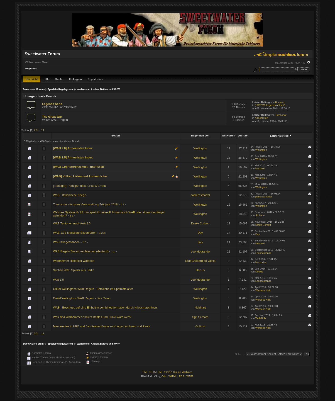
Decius (200, 270)
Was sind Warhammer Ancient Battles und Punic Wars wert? (92, 317)
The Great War (52, 116)
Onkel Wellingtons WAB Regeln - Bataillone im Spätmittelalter (93, 289)
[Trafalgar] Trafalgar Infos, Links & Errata (79, 185)
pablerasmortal (200, 195)
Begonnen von (200, 135)
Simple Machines (182, 372)
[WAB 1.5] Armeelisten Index (73, 157)
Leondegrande (200, 251)
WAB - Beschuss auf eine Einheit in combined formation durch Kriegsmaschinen (105, 307)
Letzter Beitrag (281, 135)
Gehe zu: (240, 354)
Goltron (200, 326)
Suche (59, 79)
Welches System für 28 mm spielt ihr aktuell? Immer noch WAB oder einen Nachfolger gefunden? (109, 214)
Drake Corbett (200, 223)
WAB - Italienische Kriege (69, 195)
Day (200, 232)
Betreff (115, 135)
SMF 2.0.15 (149, 372)
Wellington (200, 148)
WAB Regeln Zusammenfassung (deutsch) (80, 251)
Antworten (228, 135)
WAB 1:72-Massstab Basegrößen (74, 232)
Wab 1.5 (58, 279)
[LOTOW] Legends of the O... (271, 105)
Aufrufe (242, 135)
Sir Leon (260, 215)
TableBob (260, 318)
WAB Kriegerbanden (66, 242)
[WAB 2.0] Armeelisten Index (73, 148)
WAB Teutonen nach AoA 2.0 (71, 223)
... (39, 130)
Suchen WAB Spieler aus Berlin (73, 270)
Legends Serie (52, 104)
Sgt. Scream (200, 317)
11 (42, 130)
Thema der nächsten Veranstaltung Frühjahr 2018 (85, 204)
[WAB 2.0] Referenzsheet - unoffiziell (78, 166)
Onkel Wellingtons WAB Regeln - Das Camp (81, 298)
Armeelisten (261, 118)
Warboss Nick (263, 290)
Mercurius (260, 262)
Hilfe (46, 79)
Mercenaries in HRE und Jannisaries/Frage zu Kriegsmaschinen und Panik (101, 326)
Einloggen (75, 79)
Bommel (279, 102)
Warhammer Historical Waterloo (73, 260)
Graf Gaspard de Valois (200, 260)
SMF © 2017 (165, 372)
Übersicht (32, 79)
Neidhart (260, 243)
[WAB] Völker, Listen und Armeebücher (80, 176)
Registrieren (95, 79)
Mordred (260, 168)
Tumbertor (280, 115)
